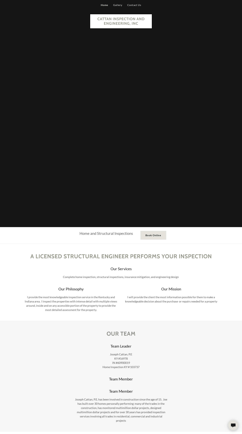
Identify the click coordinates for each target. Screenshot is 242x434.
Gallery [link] (117, 4)
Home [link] (104, 4)
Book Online (153, 235)
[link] (121, 23)
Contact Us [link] (134, 4)
